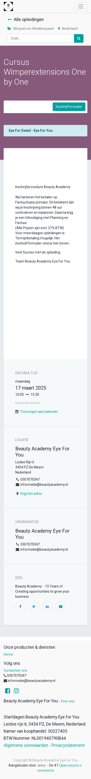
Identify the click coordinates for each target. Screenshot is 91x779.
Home (8, 654)
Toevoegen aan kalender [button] (39, 412)
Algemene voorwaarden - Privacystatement (44, 745)
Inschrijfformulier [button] (69, 107)
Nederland (68, 28)
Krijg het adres (31, 494)
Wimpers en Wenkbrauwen (31, 28)
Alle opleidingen (26, 19)
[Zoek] (78, 38)
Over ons (67, 701)
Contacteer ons (15, 670)
